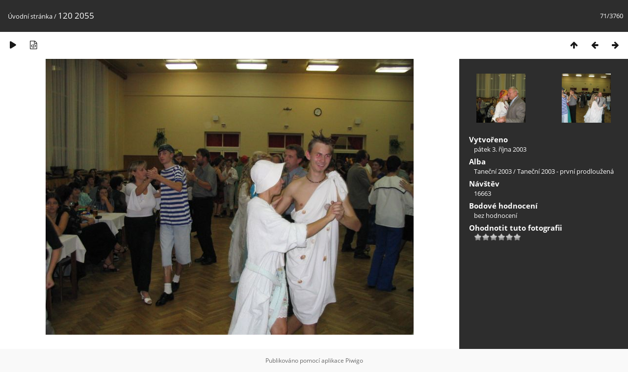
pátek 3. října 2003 (500, 149)
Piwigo (354, 360)
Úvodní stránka (30, 16)
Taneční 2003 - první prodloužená (565, 171)
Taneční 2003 (493, 171)
